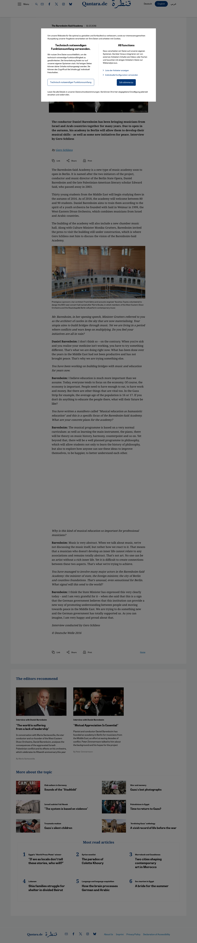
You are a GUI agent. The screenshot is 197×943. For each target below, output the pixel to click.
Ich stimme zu (126, 82)
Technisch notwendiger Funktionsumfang (70, 82)
